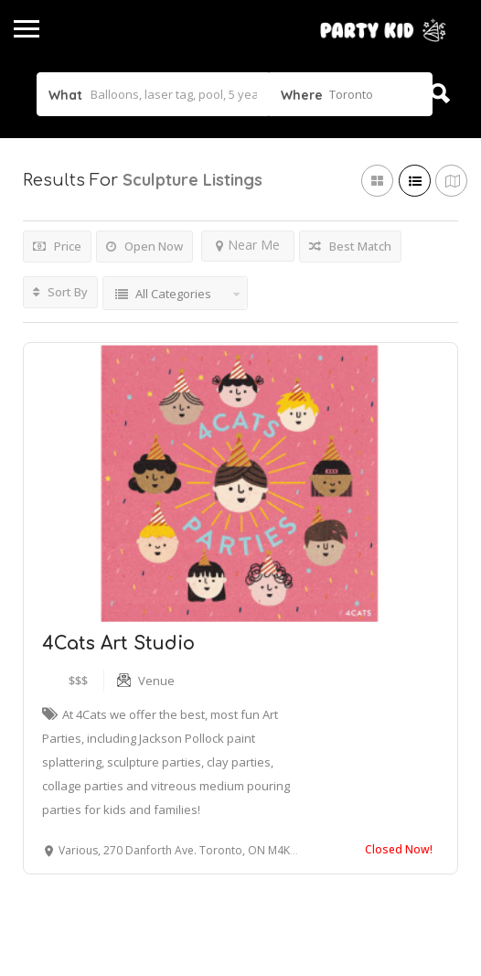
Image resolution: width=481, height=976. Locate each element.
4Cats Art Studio (118, 643)
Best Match (350, 246)
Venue (156, 680)
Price (57, 246)
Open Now (144, 246)
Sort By (60, 292)
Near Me (248, 244)
